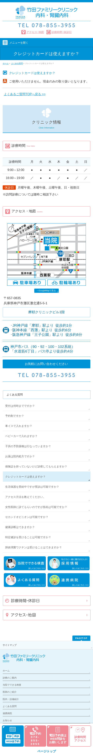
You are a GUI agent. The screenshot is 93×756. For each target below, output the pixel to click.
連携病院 (7, 713)
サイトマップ (10, 645)
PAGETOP (81, 638)
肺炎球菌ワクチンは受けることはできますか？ (33, 547)
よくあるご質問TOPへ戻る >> (24, 94)
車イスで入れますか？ (18, 425)
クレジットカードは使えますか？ (25, 476)
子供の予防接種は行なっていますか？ (28, 446)
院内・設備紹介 (11, 699)
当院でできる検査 (12, 685)
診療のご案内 (10, 677)
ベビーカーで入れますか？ (21, 436)
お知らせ (7, 720)
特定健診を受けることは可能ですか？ (28, 537)
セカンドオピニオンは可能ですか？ (26, 516)
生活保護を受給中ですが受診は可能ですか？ (32, 486)
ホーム (6, 670)
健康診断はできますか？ (20, 527)
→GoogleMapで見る (46, 290)
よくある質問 (15, 394)
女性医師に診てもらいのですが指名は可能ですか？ (36, 507)
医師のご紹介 (10, 692)
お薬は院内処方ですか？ (20, 456)
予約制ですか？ (14, 415)
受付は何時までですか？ (20, 405)
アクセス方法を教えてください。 (25, 496)
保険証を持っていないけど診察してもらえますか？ (36, 466)
